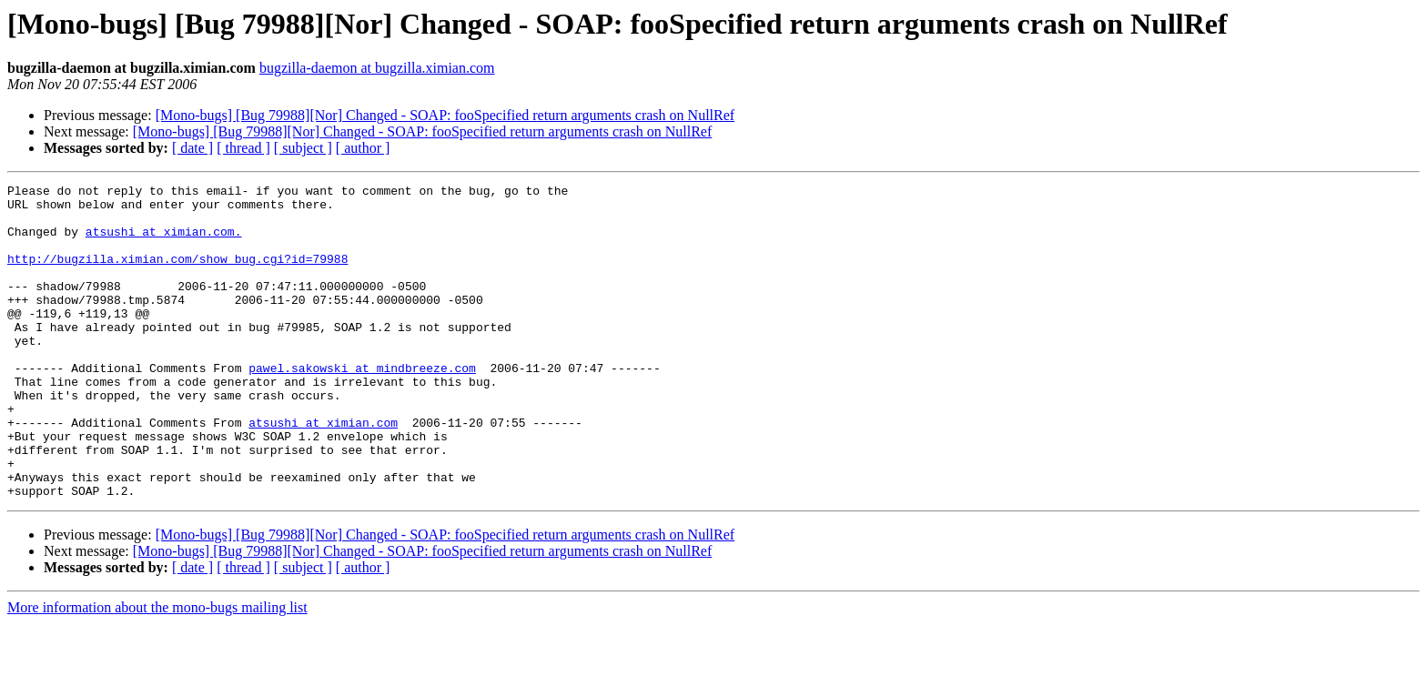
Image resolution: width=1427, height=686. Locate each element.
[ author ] (363, 148)
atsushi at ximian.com (323, 471)
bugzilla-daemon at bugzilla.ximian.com (377, 68)
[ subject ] (303, 148)
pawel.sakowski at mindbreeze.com (362, 406)
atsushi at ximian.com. (164, 242)
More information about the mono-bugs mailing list (157, 670)
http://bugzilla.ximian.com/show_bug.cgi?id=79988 (177, 275)
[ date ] (192, 148)
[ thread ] (243, 148)
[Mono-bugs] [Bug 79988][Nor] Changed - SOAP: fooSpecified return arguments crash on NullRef (445, 115)
